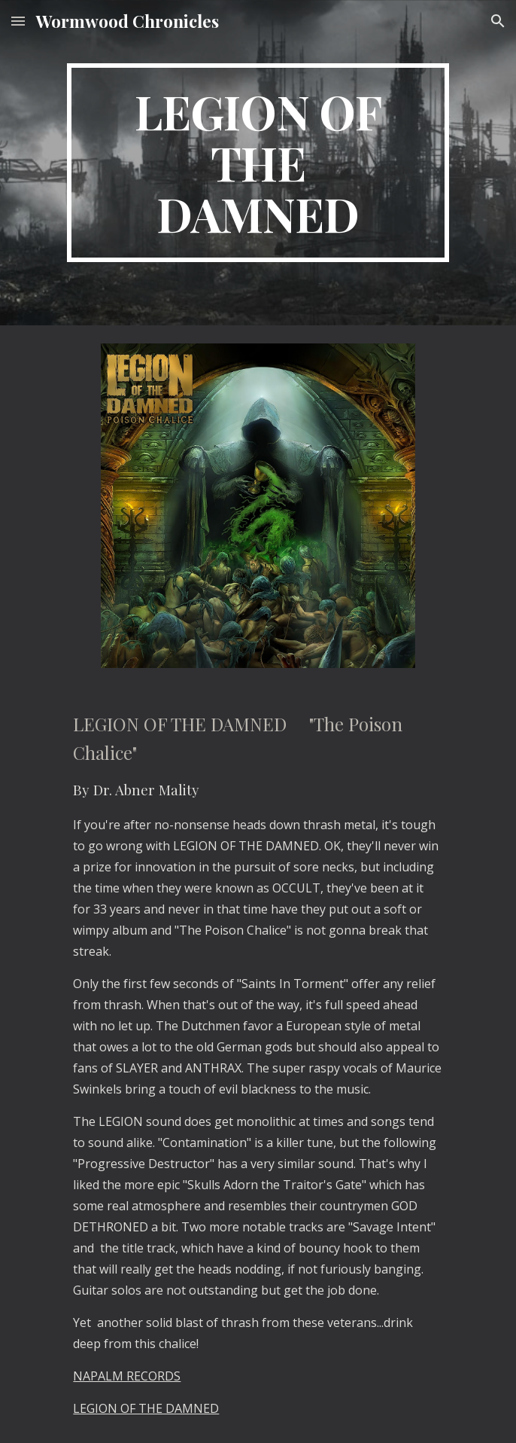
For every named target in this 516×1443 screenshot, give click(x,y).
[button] (18, 20)
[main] (257, 162)
